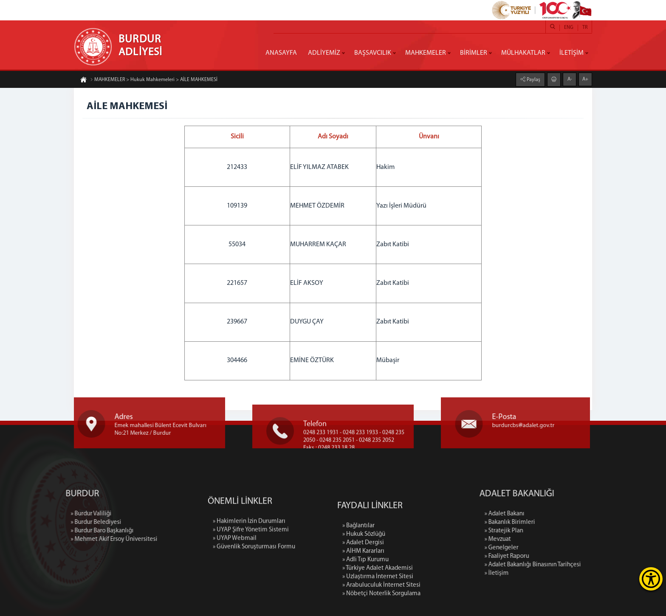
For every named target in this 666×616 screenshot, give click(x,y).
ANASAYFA (281, 53)
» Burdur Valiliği (40, 514)
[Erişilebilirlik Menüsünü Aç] (651, 579)
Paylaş (532, 79)
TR (584, 27)
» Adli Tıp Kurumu (365, 607)
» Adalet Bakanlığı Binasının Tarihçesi (583, 565)
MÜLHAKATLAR (523, 53)
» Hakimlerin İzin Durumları (249, 551)
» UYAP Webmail (235, 568)
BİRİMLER (473, 53)
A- (569, 79)
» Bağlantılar (358, 573)
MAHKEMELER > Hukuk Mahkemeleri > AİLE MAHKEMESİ (153, 80)
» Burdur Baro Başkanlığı (51, 531)
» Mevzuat (548, 539)
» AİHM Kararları (363, 599)
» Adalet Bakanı (555, 514)
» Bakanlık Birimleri (560, 522)
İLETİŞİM (571, 53)
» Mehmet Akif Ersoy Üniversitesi (63, 539)
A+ (585, 79)
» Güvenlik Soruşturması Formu (254, 577)
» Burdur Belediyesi (45, 522)
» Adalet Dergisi (363, 590)
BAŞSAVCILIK (372, 53)
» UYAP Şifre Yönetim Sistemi (251, 560)
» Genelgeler (552, 548)
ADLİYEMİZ (324, 53)
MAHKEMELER (425, 53)
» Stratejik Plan (554, 531)
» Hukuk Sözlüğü (363, 582)
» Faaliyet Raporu (557, 556)
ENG (568, 27)
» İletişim (547, 573)
